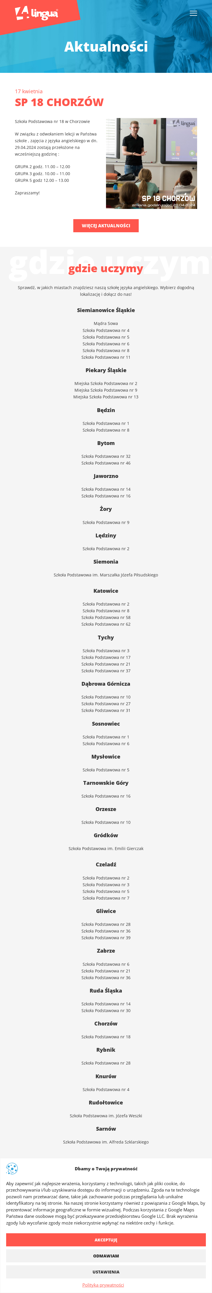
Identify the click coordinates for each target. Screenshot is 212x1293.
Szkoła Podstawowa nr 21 (106, 663)
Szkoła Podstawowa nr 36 (106, 930)
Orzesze (105, 808)
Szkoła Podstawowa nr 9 (106, 522)
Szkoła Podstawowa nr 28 (106, 924)
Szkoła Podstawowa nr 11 (106, 357)
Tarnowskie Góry (105, 782)
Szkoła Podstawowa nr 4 (106, 330)
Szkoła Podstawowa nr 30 (106, 1010)
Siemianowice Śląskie (106, 310)
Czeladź (106, 864)
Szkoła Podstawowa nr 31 (106, 710)
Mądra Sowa (106, 323)
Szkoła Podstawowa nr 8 (106, 350)
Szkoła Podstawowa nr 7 (106, 897)
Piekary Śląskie (106, 370)
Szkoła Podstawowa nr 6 (106, 343)
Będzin (106, 410)
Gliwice (106, 910)
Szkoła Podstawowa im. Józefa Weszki (106, 1115)
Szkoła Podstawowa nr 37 (106, 670)
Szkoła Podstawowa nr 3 (106, 650)
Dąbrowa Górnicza (105, 683)
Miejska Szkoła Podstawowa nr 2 (105, 383)
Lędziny (105, 535)
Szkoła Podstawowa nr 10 (106, 696)
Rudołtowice (106, 1102)
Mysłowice (105, 756)
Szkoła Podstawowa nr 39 (106, 937)
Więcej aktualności (106, 225)
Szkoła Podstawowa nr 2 (106, 877)
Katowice (105, 590)
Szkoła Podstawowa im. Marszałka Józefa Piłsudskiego (106, 574)
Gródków (106, 835)
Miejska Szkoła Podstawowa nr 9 (105, 390)
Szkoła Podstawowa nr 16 (106, 795)
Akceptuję (106, 1240)
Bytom (106, 442)
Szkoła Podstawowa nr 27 (106, 703)
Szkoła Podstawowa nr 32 (106, 456)
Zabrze (106, 950)
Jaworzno (106, 475)
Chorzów (105, 1023)
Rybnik (105, 1049)
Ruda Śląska (106, 990)
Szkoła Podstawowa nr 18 (106, 1036)
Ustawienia (106, 1272)
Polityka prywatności (103, 1285)
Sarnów (106, 1128)
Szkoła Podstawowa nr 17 (106, 657)
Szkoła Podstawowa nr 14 (106, 1003)
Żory (106, 508)
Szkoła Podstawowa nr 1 (106, 423)
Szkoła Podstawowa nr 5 (106, 336)
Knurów (105, 1076)
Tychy (106, 637)
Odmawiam (106, 1256)
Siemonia (105, 561)
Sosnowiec (106, 723)
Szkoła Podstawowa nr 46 (106, 462)
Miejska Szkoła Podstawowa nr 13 (105, 396)
